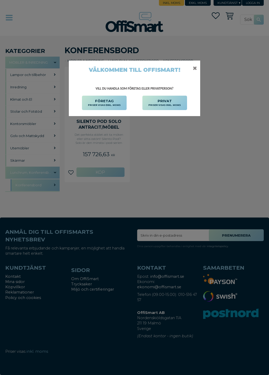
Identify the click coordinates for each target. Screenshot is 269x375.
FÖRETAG (104, 103)
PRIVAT (164, 103)
